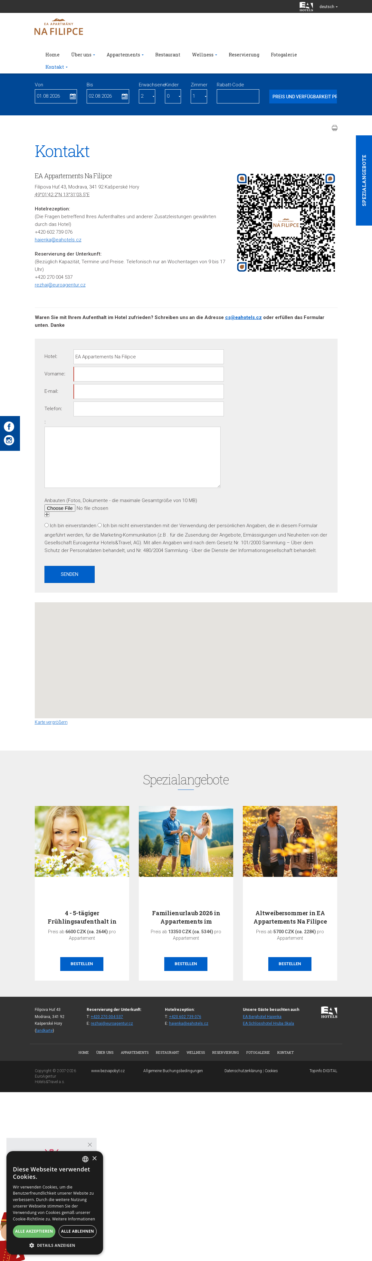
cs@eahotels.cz (243, 317)
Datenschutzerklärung (243, 1071)
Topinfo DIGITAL (323, 1071)
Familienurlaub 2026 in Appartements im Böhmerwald (186, 921)
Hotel (50, 356)
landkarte (44, 1030)
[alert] (54, 1203)
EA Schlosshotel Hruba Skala (268, 1023)
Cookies (271, 1071)
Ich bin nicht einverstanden (132, 526)
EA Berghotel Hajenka (262, 1016)
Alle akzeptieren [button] (34, 1231)
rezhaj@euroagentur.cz (60, 285)
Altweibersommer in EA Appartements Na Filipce (290, 917)
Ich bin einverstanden (73, 526)
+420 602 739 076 (185, 1016)
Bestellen (82, 963)
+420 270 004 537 (107, 1016)
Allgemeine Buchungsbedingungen (173, 1071)
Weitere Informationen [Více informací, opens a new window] (73, 1219)
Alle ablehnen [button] (77, 1231)
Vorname (54, 374)
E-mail (50, 391)
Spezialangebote (364, 180)
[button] (218, 654)
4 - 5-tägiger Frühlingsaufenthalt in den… (82, 921)
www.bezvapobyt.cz (108, 1071)
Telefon (52, 409)
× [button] (94, 1158)
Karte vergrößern (51, 722)
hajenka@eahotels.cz (58, 240)
